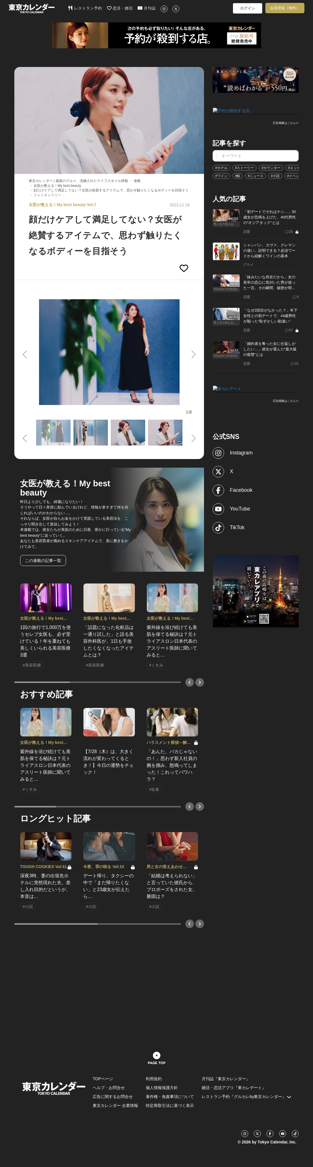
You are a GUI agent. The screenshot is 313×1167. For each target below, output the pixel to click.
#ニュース (255, 175)
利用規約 (154, 1079)
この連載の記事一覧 (43, 560)
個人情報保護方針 (162, 1088)
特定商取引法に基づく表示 (170, 1105)
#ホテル (221, 167)
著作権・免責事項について (170, 1097)
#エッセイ (296, 167)
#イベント (295, 175)
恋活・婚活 (120, 8)
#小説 (275, 175)
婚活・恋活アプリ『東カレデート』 (234, 1088)
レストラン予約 (85, 8)
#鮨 (237, 175)
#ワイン (221, 175)
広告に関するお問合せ (113, 1097)
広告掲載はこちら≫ (286, 122)
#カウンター (271, 167)
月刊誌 (147, 8)
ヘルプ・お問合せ (109, 1088)
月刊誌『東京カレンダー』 (226, 1079)
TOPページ (103, 1079)
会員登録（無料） (285, 8)
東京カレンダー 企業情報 (115, 1105)
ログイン (247, 8)
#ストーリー (244, 167)
